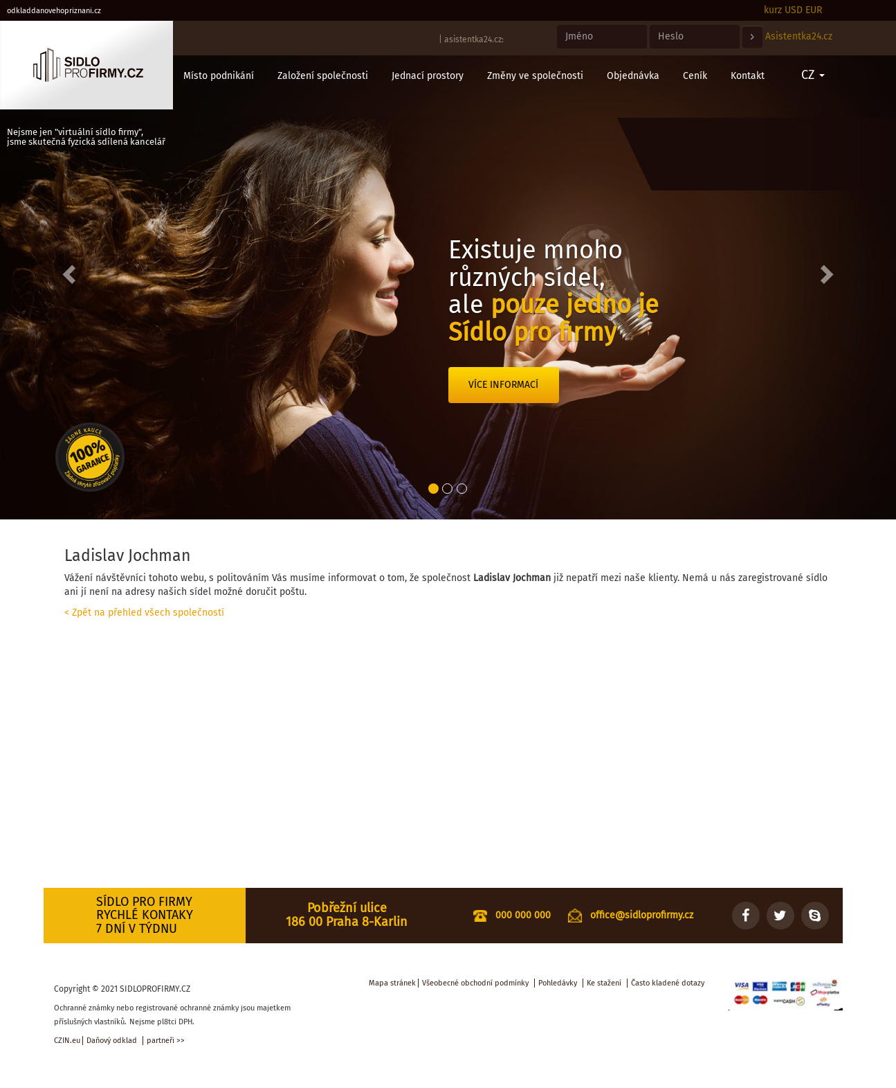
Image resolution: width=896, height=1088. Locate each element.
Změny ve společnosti (535, 76)
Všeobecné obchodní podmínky (475, 983)
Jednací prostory (428, 76)
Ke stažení (604, 983)
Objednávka (633, 76)
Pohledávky (557, 983)
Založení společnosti (322, 76)
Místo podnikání (218, 76)
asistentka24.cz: (474, 39)
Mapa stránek (392, 983)
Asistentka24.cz (798, 36)
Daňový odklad (111, 1040)
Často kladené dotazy (667, 983)
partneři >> (166, 1040)
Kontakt (748, 76)
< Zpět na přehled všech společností (144, 612)
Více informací (503, 385)
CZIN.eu (67, 1040)
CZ (813, 74)
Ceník (695, 76)
